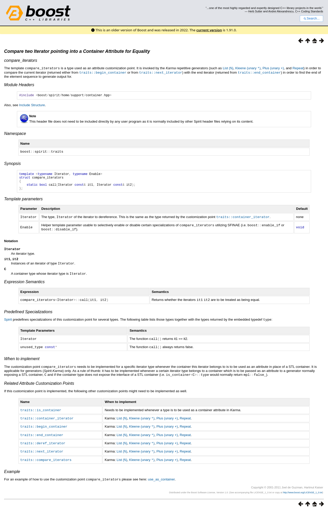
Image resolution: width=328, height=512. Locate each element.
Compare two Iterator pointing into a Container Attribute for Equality (77, 51)
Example (12, 472)
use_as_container (161, 480)
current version (209, 30)
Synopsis (12, 163)
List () (228, 68)
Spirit (8, 323)
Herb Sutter (255, 11)
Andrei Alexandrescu (281, 11)
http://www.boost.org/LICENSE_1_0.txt (302, 493)
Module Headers (19, 84)
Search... (311, 18)
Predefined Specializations (28, 315)
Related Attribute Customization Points (39, 386)
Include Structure (32, 105)
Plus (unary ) (273, 68)
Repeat (297, 68)
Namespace (15, 134)
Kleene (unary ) (248, 68)
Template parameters (23, 203)
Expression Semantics (24, 286)
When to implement (21, 362)
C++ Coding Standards (309, 11)
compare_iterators (20, 60)
